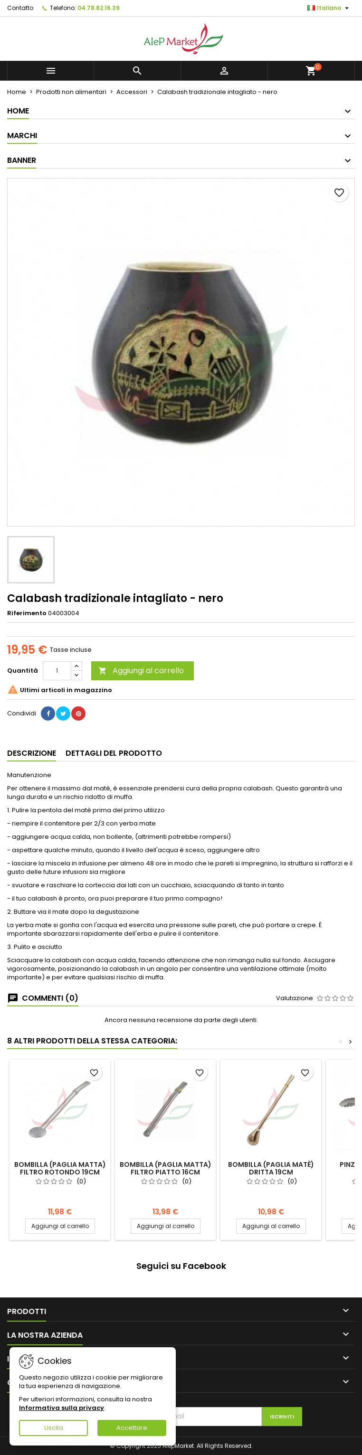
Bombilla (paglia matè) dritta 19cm (271, 1168)
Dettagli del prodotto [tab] (114, 753)
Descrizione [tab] (31, 753)
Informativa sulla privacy (61, 1407)
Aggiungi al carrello (141, 670)
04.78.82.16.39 (98, 8)
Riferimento (27, 613)
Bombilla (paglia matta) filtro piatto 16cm (165, 1168)
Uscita (53, 1427)
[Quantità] (57, 670)
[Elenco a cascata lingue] (329, 8)
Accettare (131, 1427)
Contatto (20, 8)
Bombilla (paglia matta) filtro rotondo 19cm (60, 1168)
